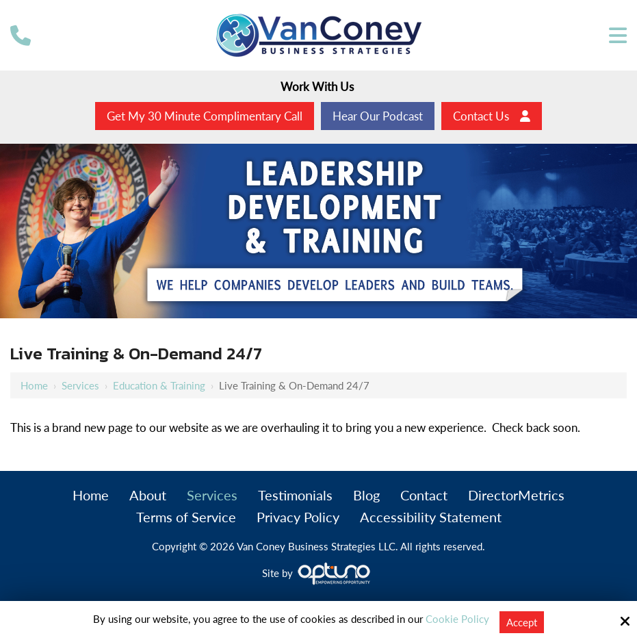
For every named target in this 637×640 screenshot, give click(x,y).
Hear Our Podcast (378, 116)
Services (80, 385)
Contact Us (491, 116)
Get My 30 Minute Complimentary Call (204, 116)
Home (34, 385)
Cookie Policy (457, 619)
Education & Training (159, 385)
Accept (521, 622)
